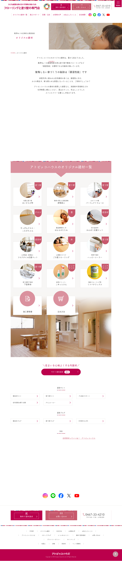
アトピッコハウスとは (28, 535)
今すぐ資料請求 (60, 372)
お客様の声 (57, 15)
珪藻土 (43, 544)
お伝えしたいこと (69, 15)
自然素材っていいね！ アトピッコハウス (79, 438)
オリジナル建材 (45, 531)
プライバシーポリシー (53, 539)
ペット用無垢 (77, 544)
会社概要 (82, 15)
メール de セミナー (63, 535)
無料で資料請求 (80, 535)
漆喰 (53, 544)
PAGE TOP (116, 554)
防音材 (64, 544)
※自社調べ (51, 61)
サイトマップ (71, 539)
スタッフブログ (46, 535)
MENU (118, 3)
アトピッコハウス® (61, 554)
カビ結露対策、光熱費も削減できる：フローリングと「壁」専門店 (22, 7)
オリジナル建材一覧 (20, 15)
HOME (32, 531)
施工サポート (35, 15)
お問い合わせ (96, 535)
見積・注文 (46, 15)
